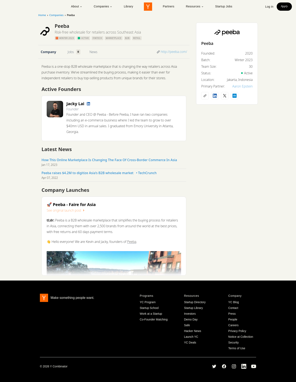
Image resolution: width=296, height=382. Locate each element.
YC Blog (233, 302)
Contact (233, 308)
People (232, 319)
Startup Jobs (223, 6)
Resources (195, 6)
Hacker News (192, 331)
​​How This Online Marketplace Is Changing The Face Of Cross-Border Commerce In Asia (109, 160)
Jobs (71, 52)
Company (48, 52)
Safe (187, 325)
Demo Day (191, 319)
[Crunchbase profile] (234, 95)
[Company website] (205, 95)
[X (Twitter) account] (224, 95)
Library (128, 6)
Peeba (131, 241)
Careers (233, 325)
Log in (269, 6)
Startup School (149, 308)
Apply (284, 6)
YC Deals (190, 342)
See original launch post (66, 210)
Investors (190, 313)
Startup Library (193, 308)
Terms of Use (236, 348)
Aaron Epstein (242, 86)
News (93, 52)
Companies (103, 6)
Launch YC (191, 336)
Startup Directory (195, 302)
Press (232, 313)
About (76, 6)
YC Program (148, 302)
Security (233, 342)
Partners (168, 6)
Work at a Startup (151, 313)
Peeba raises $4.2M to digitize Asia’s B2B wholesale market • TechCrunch (99, 173)
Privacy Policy (237, 331)
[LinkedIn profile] (88, 103)
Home (42, 15)
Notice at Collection (240, 336)
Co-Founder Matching (154, 319)
